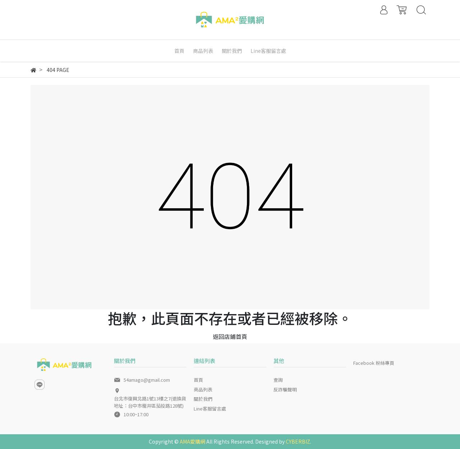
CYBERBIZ (298, 441)
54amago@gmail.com (147, 379)
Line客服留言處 (210, 408)
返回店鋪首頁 (230, 336)
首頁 (198, 379)
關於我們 (203, 398)
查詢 (278, 379)
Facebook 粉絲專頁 (373, 362)
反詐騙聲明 (285, 389)
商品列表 (203, 389)
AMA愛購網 (192, 441)
